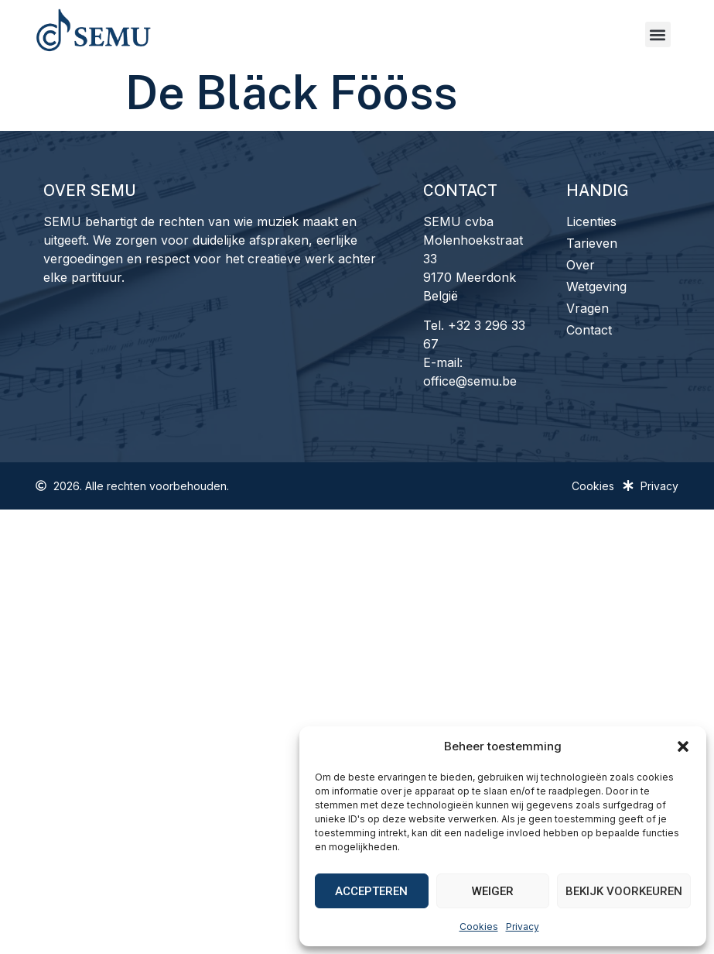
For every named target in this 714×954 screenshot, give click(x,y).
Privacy (522, 926)
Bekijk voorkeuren (623, 891)
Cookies (478, 926)
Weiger (493, 891)
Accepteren (371, 891)
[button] (683, 746)
